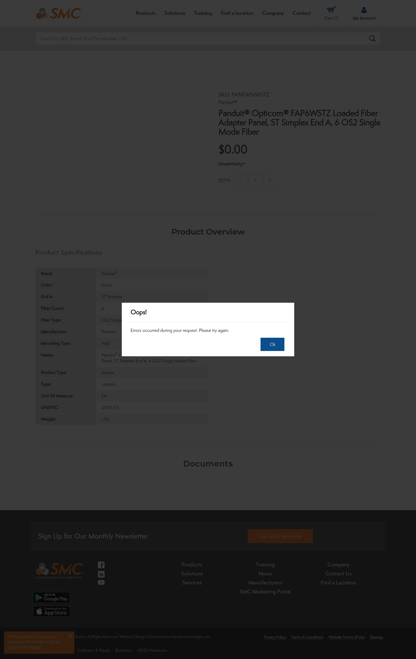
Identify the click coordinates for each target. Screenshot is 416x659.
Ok (271, 344)
